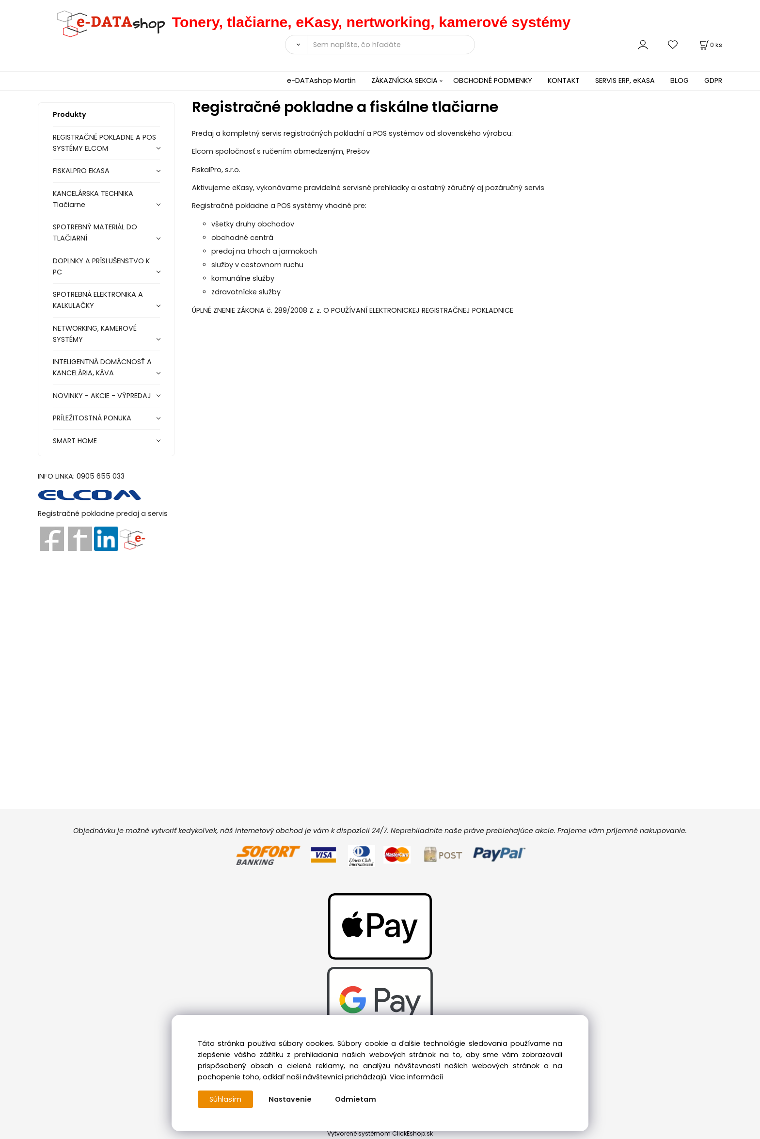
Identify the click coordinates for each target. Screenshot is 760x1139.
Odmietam (355, 1099)
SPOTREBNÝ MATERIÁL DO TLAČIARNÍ (95, 232)
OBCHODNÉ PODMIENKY (492, 80)
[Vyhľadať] (296, 44)
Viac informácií (416, 1077)
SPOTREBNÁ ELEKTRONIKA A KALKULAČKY (98, 299)
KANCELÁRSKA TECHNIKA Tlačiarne (93, 199)
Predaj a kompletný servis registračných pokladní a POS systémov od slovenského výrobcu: (353, 133)
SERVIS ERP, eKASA (625, 80)
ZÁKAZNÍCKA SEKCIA (404, 80)
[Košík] (710, 44)
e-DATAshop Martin (321, 80)
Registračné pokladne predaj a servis (103, 513)
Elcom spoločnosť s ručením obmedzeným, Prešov (281, 151)
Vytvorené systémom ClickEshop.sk (380, 1133)
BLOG (679, 80)
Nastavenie (290, 1099)
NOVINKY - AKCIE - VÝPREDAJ (102, 396)
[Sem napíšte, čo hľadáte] (391, 44)
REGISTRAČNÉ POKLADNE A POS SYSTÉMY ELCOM (104, 142)
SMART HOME (75, 441)
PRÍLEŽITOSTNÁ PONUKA (92, 418)
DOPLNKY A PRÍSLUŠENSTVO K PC (101, 266)
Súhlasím (225, 1099)
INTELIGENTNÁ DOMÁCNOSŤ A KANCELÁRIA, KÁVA (102, 367)
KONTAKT (564, 80)
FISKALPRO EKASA (81, 171)
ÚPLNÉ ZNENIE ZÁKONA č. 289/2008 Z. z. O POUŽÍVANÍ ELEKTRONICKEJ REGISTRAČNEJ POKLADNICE (352, 310)
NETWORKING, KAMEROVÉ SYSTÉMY (95, 333)
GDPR (713, 80)
